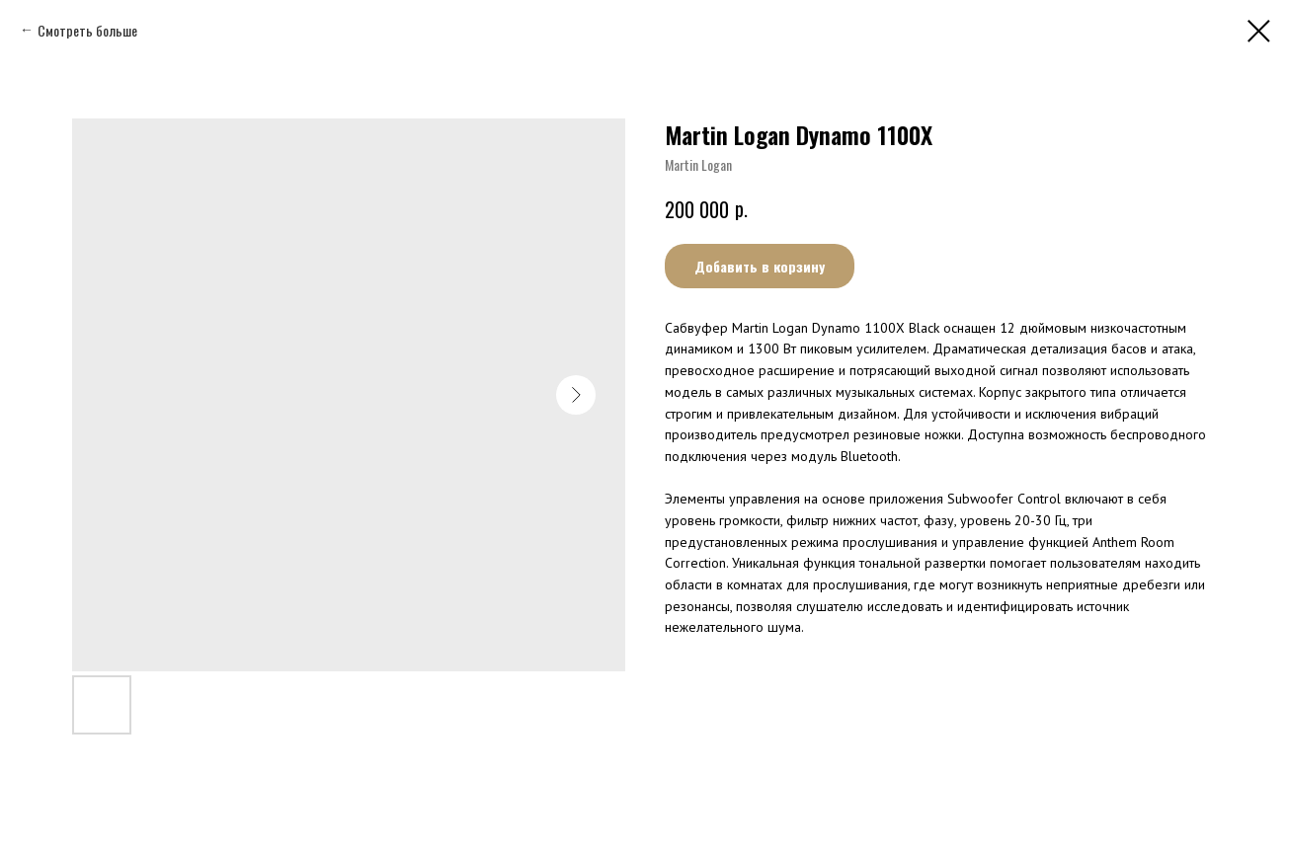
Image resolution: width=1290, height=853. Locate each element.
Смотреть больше (87, 30)
